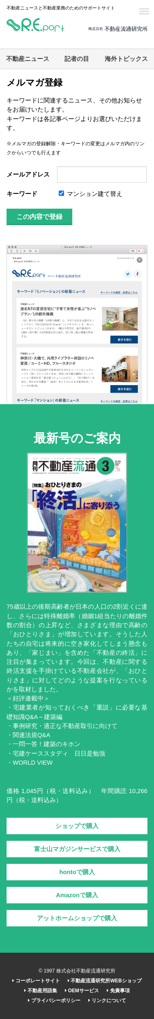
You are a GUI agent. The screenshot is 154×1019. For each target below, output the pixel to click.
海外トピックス (126, 59)
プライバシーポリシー (54, 1000)
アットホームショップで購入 (77, 918)
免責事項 (118, 990)
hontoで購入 (76, 872)
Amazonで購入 (77, 895)
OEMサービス (82, 990)
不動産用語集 (40, 990)
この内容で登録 (39, 216)
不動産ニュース (27, 59)
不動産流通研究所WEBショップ (104, 981)
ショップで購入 (77, 826)
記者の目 (76, 59)
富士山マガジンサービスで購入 (77, 849)
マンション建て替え (90, 194)
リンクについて (107, 1000)
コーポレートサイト (36, 981)
